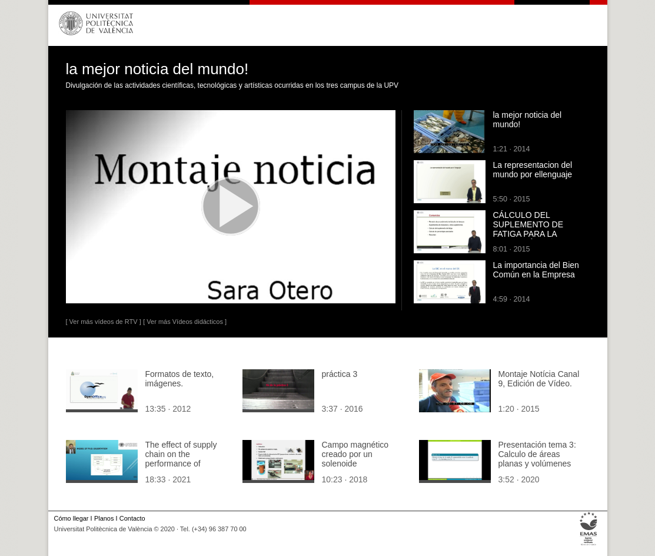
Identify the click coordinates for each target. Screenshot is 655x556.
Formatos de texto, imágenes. (179, 378)
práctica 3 (340, 374)
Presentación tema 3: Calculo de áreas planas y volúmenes (537, 454)
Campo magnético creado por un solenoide (355, 454)
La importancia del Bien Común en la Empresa (536, 269)
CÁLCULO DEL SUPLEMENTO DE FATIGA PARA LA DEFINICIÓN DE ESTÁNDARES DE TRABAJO (528, 238)
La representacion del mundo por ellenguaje (533, 169)
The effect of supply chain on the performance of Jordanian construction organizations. (186, 463)
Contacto (132, 518)
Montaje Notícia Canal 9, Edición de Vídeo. (539, 378)
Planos (104, 518)
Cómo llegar (71, 518)
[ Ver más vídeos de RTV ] (103, 321)
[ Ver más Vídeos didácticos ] (185, 321)
